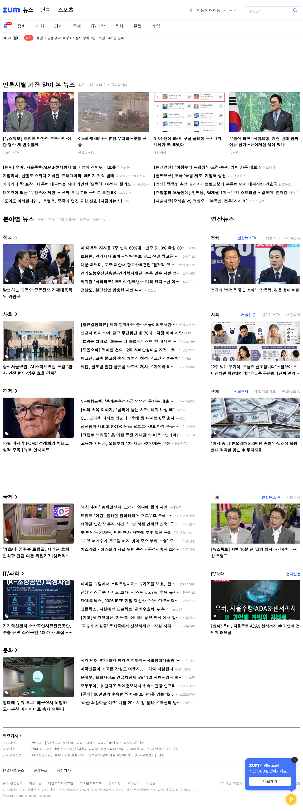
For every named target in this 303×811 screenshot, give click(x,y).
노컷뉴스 (269, 238)
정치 (21, 26)
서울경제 (293, 314)
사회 (40, 26)
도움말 (150, 783)
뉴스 (28, 10)
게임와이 (160, 152)
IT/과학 (98, 26)
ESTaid (10, 796)
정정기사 (10, 736)
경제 (58, 26)
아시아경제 (291, 238)
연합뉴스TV (11, 152)
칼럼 (137, 26)
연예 (45, 10)
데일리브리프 (265, 391)
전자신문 (293, 574)
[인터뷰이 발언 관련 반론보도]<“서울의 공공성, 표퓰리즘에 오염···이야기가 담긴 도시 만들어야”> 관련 (104, 748)
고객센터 (133, 783)
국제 (77, 26)
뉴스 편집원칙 (13, 783)
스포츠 (66, 10)
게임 (156, 26)
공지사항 (114, 783)
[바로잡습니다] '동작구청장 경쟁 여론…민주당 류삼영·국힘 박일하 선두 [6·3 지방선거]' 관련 (97, 755)
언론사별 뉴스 (13, 770)
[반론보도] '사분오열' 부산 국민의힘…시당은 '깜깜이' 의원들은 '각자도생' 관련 (87, 742)
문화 (119, 26)
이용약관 (35, 783)
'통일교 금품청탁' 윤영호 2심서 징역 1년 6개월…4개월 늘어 (80, 37)
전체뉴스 (40, 770)
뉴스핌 (234, 152)
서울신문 (248, 314)
